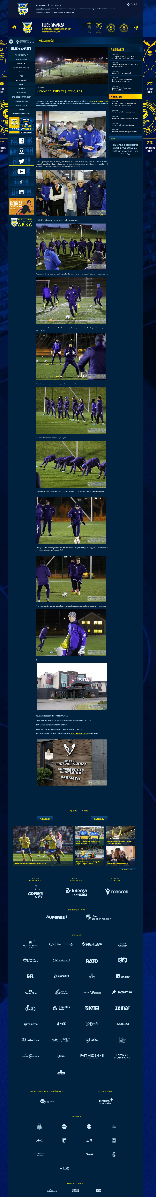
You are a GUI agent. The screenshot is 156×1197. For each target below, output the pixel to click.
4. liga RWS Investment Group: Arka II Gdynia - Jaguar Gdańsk (89, 863)
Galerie (21, 72)
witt (114, 150)
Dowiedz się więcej (43, 9)
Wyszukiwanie (21, 80)
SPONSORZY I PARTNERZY (21, 97)
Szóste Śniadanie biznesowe (117, 864)
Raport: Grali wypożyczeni (121, 73)
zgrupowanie (125, 150)
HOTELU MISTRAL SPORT (79, 734)
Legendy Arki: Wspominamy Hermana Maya (122, 89)
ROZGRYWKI (21, 93)
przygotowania (128, 147)
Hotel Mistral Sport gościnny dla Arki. (125, 118)
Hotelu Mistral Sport (100, 101)
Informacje (21, 63)
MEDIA (21, 109)
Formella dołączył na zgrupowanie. (124, 131)
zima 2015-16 (129, 152)
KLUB (21, 84)
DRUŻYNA (21, 88)
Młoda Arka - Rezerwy (21, 67)
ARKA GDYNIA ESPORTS (21, 114)
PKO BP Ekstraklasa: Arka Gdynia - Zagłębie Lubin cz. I (119, 842)
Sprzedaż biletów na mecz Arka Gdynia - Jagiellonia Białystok (123, 57)
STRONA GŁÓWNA (21, 55)
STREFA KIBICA (21, 105)
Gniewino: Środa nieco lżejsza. (123, 125)
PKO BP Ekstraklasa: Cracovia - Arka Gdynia (30, 864)
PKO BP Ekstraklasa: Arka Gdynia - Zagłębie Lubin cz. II (88, 842)
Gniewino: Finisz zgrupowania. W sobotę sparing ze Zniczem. (124, 104)
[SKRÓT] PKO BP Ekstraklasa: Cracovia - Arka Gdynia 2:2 (122, 80)
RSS (21, 76)
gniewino (118, 144)
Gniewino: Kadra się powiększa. (123, 112)
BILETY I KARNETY (21, 101)
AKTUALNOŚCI (21, 59)
